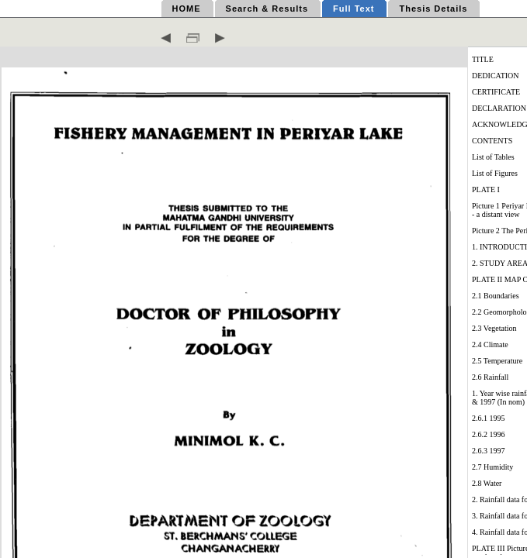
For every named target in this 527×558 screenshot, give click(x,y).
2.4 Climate (490, 344)
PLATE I (486, 189)
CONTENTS (492, 140)
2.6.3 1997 (488, 450)
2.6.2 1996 (488, 434)
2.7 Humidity (492, 467)
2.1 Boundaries (495, 295)
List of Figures (495, 173)
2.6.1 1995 (488, 418)
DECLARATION (499, 108)
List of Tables (493, 157)
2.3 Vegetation (494, 328)
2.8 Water (486, 483)
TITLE (483, 59)
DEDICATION (495, 75)
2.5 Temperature (497, 360)
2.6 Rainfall (490, 377)
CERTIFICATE (496, 92)
